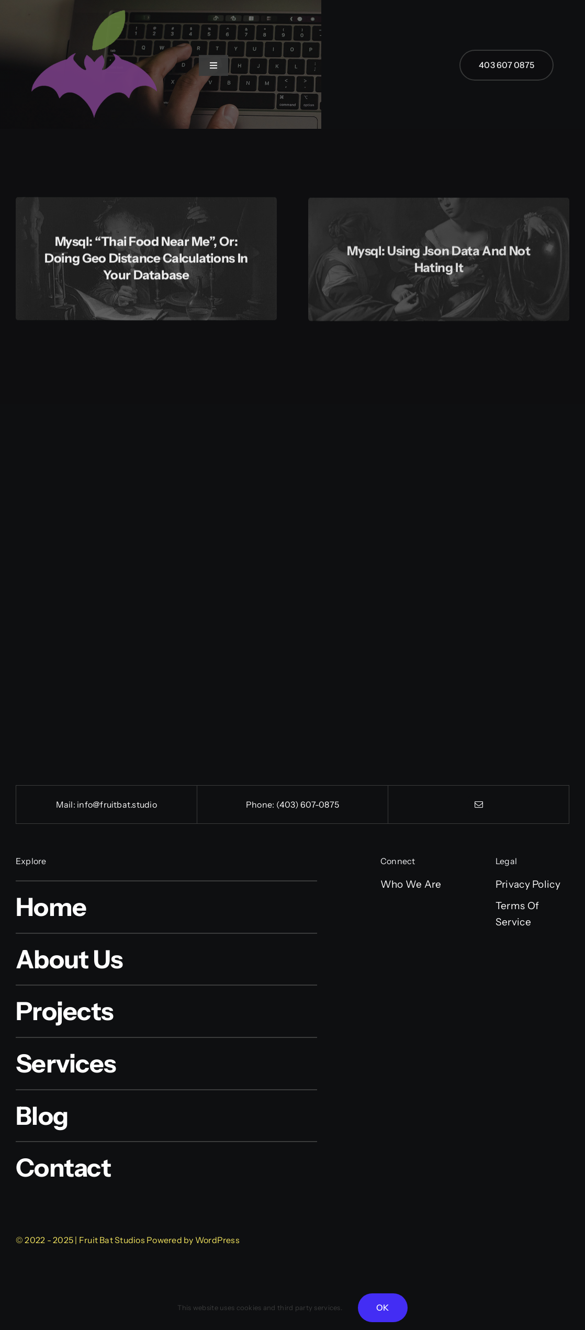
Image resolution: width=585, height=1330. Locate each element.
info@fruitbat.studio (117, 804)
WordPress (217, 1240)
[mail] (478, 804)
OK (382, 1307)
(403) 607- (297, 804)
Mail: (66, 804)
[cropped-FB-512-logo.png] (94, 6)
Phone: (261, 804)
